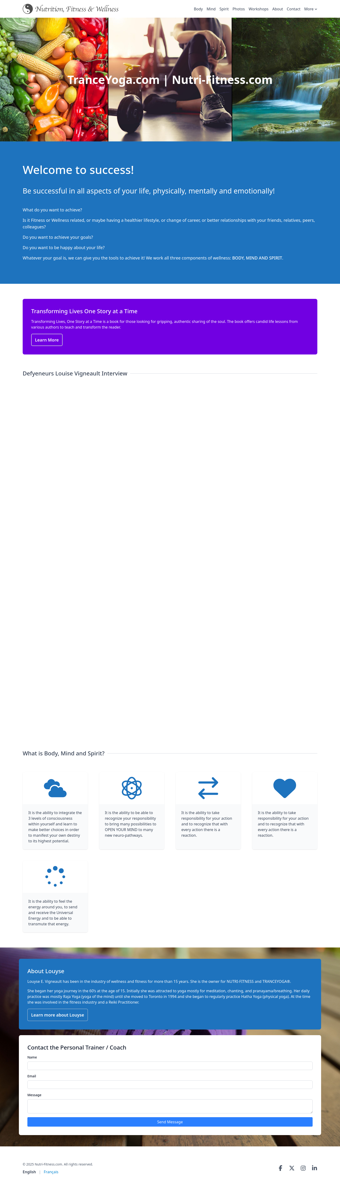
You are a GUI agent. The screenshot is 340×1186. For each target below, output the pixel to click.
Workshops (258, 9)
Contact (294, 9)
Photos (239, 9)
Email (31, 1076)
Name (32, 1057)
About (277, 9)
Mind (211, 9)
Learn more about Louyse (57, 1015)
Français (51, 1171)
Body (198, 9)
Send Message (170, 1121)
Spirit (224, 9)
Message (34, 1095)
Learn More (47, 340)
